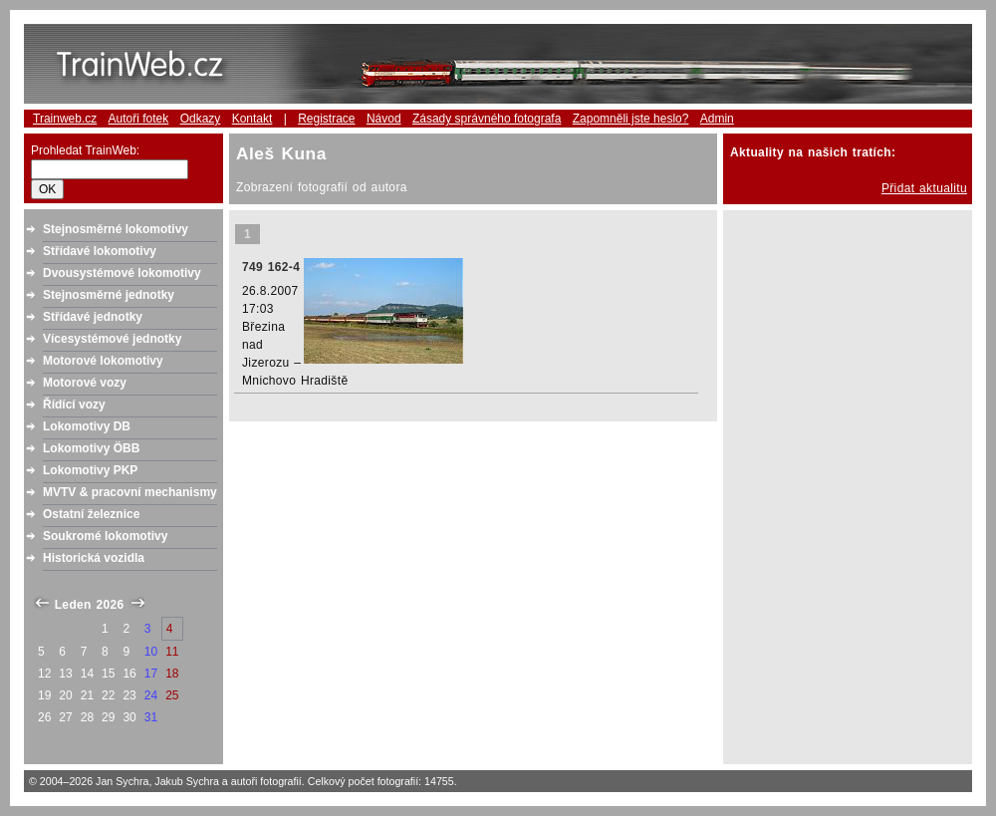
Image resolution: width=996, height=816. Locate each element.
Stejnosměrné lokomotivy (115, 229)
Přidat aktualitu (924, 188)
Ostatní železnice (91, 514)
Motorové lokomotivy (103, 361)
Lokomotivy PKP (90, 470)
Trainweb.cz (65, 119)
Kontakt (252, 119)
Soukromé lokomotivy (105, 536)
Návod (384, 119)
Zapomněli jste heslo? (631, 119)
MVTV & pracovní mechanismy (130, 492)
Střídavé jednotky (92, 317)
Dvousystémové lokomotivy (122, 273)
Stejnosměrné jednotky (108, 295)
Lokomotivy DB (86, 426)
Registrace (326, 119)
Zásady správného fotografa (486, 119)
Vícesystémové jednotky (112, 339)
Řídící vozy (74, 404)
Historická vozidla (93, 558)
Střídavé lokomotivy (99, 251)
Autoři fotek (139, 119)
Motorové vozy (84, 383)
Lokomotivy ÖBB (91, 448)
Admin (717, 119)
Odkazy (200, 119)
